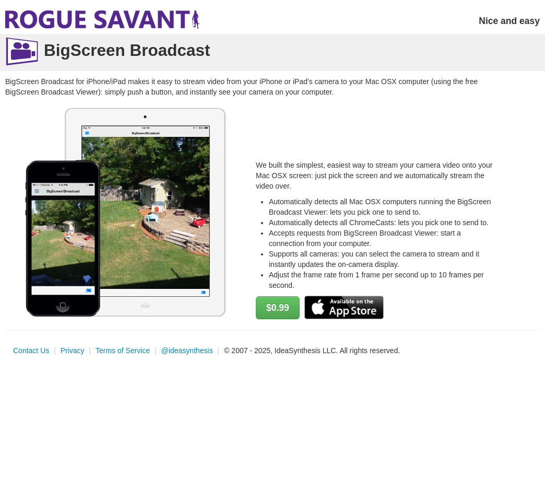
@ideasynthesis (187, 350)
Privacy (73, 350)
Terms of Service (123, 350)
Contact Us (31, 350)
